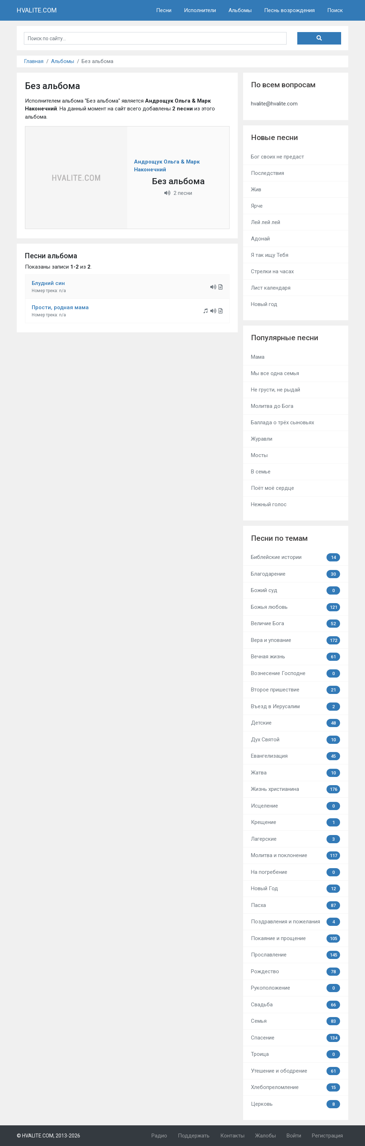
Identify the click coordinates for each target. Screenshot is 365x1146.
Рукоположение (295, 988)
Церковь (295, 1104)
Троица (295, 1054)
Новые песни (274, 137)
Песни (163, 10)
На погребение (295, 872)
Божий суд (295, 590)
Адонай (260, 238)
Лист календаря (271, 288)
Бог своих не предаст (277, 157)
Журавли (261, 439)
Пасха (295, 905)
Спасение (295, 1038)
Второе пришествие (295, 690)
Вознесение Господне (295, 673)
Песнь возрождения (289, 10)
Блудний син (48, 283)
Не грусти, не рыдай (275, 390)
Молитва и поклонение (295, 855)
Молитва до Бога (272, 406)
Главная (33, 61)
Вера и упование (295, 640)
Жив (256, 189)
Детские (295, 723)
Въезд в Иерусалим (295, 706)
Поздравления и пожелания (295, 922)
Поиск (335, 10)
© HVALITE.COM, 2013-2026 (48, 1136)
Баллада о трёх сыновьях (282, 422)
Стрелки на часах (272, 271)
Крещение (295, 822)
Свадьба (295, 1005)
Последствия (267, 173)
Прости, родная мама (60, 307)
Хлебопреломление (295, 1087)
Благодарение (295, 574)
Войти (294, 1135)
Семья (295, 1021)
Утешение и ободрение (295, 1071)
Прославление (295, 955)
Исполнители (200, 10)
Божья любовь (295, 607)
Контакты (232, 1135)
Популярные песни (284, 337)
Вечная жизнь (295, 657)
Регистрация (327, 1135)
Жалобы (265, 1135)
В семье (261, 471)
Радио (159, 1135)
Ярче (257, 206)
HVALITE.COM (37, 10)
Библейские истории (295, 557)
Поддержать (194, 1135)
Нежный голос (269, 504)
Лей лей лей (265, 222)
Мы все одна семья (275, 373)
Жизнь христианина (295, 789)
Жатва (295, 773)
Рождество (295, 972)
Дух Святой (295, 740)
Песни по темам (279, 538)
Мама (257, 357)
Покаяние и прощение (295, 938)
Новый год (264, 304)
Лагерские (295, 839)
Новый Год (295, 889)
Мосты (259, 455)
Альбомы (240, 10)
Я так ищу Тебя (269, 255)
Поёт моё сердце (272, 488)
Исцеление (295, 806)
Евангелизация (295, 756)
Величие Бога (295, 623)
